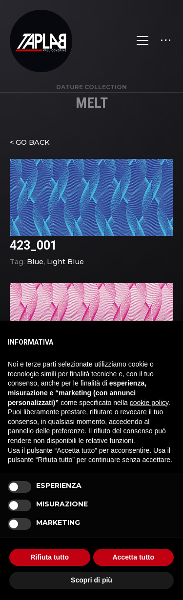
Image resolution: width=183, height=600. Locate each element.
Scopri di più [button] (91, 580)
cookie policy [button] (149, 402)
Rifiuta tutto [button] (49, 557)
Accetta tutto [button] (133, 557)
